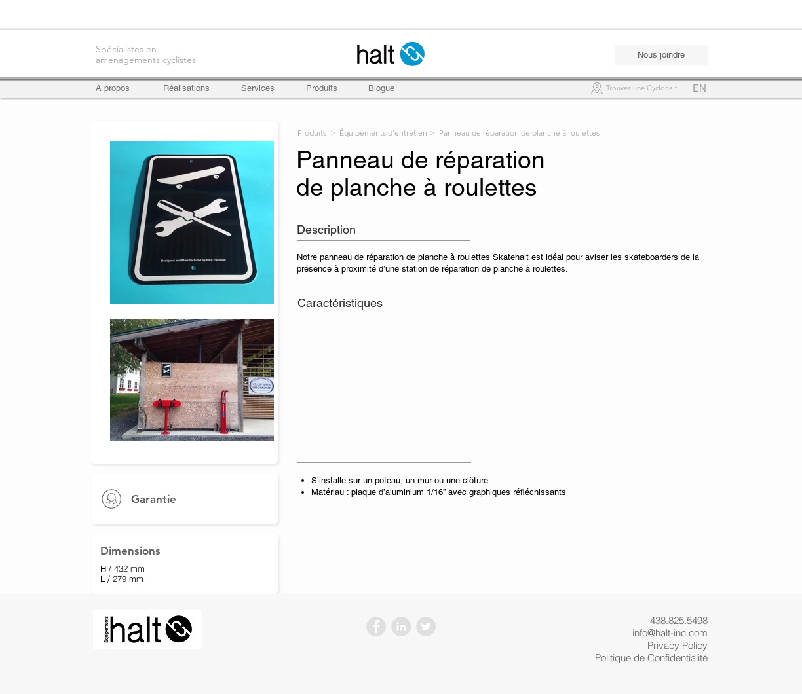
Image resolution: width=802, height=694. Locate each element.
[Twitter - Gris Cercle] (426, 626)
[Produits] (321, 88)
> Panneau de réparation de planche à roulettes (515, 132)
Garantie (153, 498)
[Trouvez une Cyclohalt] (641, 88)
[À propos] (119, 88)
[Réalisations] (186, 88)
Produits (311, 132)
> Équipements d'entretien (378, 132)
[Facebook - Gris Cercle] (376, 626)
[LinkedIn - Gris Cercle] (401, 626)
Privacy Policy (677, 645)
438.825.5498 (679, 620)
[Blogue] (381, 88)
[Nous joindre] (661, 55)
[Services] (258, 88)
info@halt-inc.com (670, 633)
